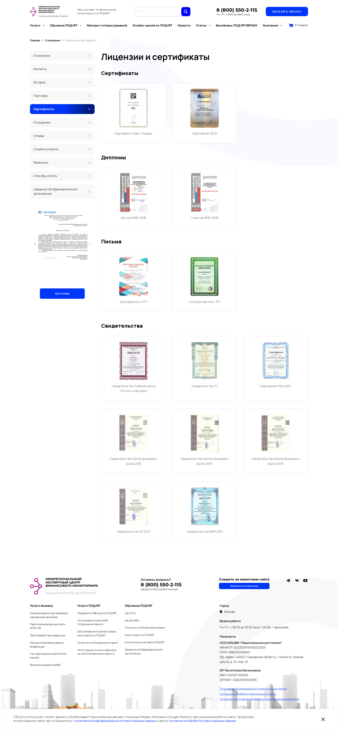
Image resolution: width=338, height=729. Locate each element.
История (39, 82)
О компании (41, 55)
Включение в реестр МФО (45, 665)
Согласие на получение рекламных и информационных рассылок (259, 699)
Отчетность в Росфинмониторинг (97, 643)
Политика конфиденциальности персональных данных (253, 688)
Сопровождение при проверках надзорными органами (49, 615)
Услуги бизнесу (41, 606)
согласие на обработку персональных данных (202, 721)
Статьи (203, 25)
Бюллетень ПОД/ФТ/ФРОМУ (237, 25)
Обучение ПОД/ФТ (65, 25)
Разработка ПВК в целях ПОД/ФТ (97, 613)
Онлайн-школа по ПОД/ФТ (152, 25)
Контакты (40, 69)
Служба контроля (45, 149)
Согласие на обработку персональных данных (248, 694)
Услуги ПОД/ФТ (88, 606)
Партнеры (40, 96)
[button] (35, 244)
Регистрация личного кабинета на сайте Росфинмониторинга (96, 652)
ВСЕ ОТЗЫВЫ (62, 293)
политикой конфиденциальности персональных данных (115, 721)
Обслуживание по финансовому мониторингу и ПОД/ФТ (96, 633)
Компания (272, 25)
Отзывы (38, 136)
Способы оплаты (45, 176)
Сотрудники (41, 122)
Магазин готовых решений (107, 25)
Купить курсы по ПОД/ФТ (139, 635)
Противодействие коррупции (48, 635)
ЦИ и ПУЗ (130, 613)
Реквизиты (40, 162)
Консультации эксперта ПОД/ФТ (144, 642)
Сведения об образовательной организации (55, 191)
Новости (184, 25)
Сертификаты (43, 109)
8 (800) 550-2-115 (236, 10)
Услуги (37, 25)
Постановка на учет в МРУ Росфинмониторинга (93, 622)
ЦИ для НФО (132, 620)
